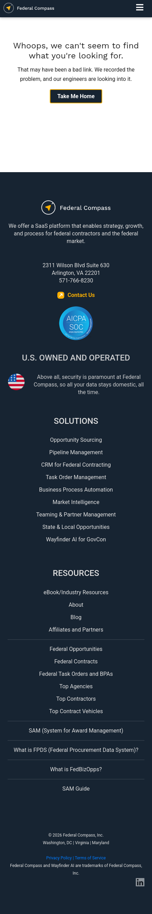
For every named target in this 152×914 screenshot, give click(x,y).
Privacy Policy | (60, 858)
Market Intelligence (76, 502)
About (76, 604)
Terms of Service (90, 858)
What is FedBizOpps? (76, 769)
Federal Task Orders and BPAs (76, 674)
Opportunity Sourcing (76, 440)
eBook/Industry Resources (76, 592)
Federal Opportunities (76, 649)
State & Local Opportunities (76, 527)
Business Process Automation (76, 489)
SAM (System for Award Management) (76, 730)
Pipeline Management (76, 452)
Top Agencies (76, 686)
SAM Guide (76, 788)
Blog (76, 617)
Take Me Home (76, 96)
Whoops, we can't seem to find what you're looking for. (76, 50)
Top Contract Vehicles (76, 711)
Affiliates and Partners (76, 629)
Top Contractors (76, 699)
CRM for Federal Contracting (76, 464)
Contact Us (81, 295)
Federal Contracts (76, 661)
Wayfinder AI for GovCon (76, 539)
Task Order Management (76, 477)
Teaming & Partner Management (76, 514)
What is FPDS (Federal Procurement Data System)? (75, 750)
